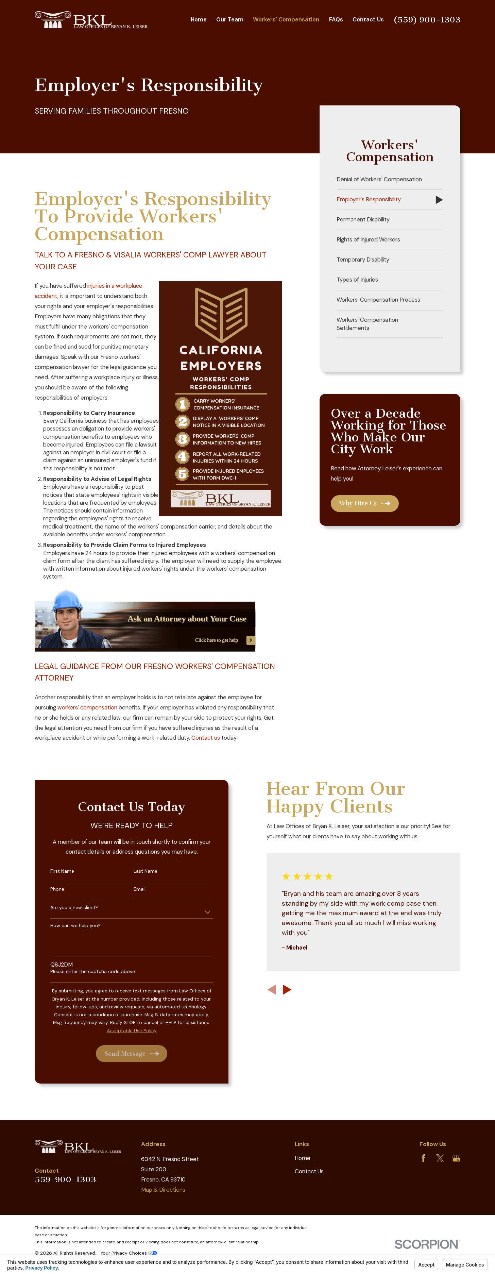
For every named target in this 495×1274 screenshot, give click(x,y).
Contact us (205, 737)
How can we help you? (69, 925)
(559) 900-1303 (426, 19)
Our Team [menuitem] (229, 19)
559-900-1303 (65, 1179)
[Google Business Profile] (456, 1158)
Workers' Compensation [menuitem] (286, 19)
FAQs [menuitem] (336, 19)
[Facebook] (423, 1158)
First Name (55, 871)
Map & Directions (163, 1189)
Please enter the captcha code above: (86, 971)
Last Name (139, 871)
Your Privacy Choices (128, 1253)
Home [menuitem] (199, 19)
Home (302, 1158)
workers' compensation (87, 707)
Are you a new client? (67, 907)
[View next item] (280, 990)
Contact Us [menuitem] (368, 19)
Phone (50, 889)
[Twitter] (440, 1158)
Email (133, 889)
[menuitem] (390, 180)
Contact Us (309, 1171)
